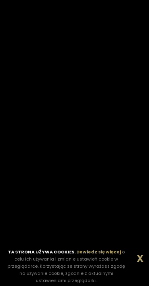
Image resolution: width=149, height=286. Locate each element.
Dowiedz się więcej (98, 252)
